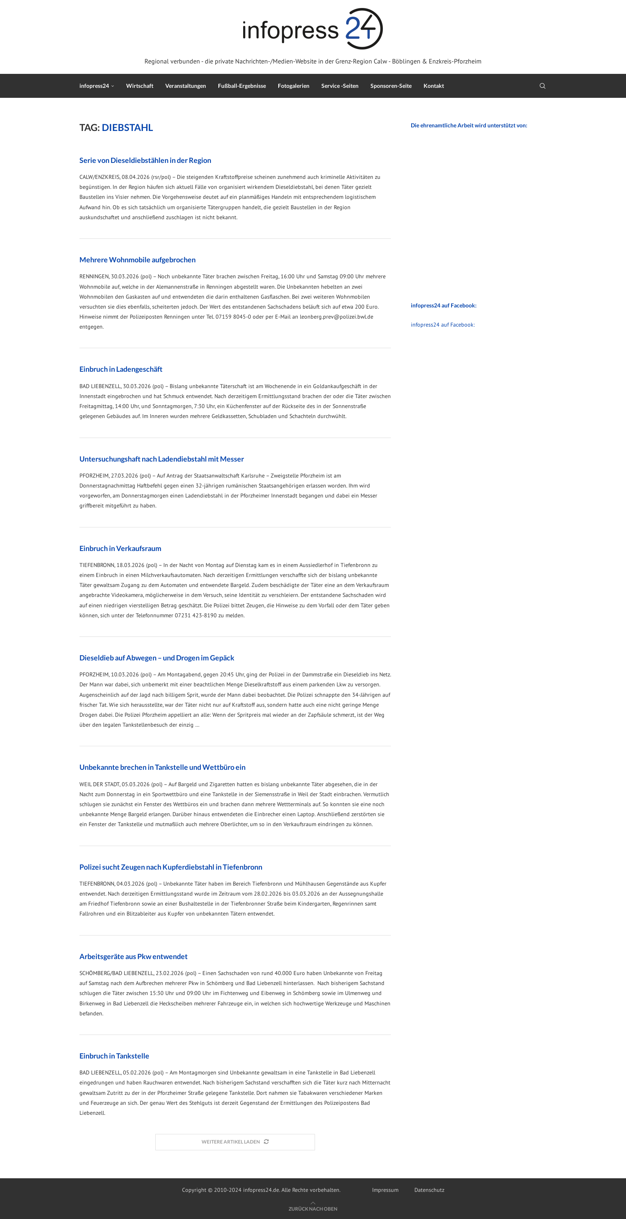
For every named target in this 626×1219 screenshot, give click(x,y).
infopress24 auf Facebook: (443, 324)
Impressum (385, 1189)
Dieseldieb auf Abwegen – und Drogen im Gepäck (156, 657)
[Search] (543, 85)
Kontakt (434, 85)
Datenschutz (429, 1189)
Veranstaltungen (185, 85)
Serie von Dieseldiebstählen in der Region (145, 160)
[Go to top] (313, 1208)
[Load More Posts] (235, 1142)
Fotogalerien (293, 85)
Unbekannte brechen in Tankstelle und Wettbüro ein (162, 767)
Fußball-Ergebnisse (242, 85)
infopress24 (94, 85)
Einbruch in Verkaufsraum (120, 548)
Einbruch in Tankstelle (114, 1055)
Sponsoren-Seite (391, 85)
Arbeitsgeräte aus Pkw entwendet (133, 956)
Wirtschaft (139, 85)
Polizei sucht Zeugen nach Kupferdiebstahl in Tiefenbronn (170, 866)
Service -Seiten (340, 85)
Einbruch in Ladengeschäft (120, 369)
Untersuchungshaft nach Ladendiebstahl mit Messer (161, 458)
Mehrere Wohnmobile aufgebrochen (137, 259)
